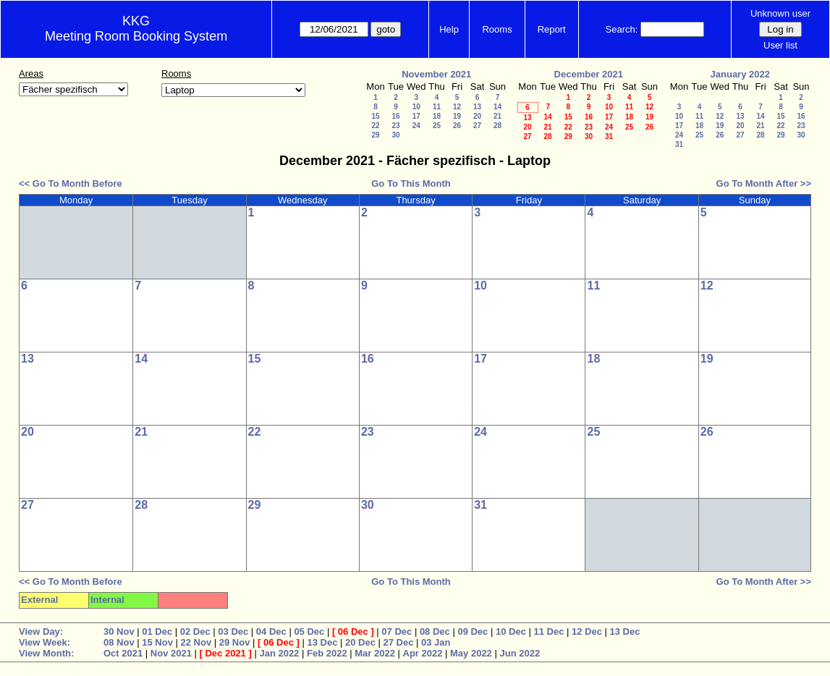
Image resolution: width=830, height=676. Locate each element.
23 (395, 126)
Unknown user (780, 13)
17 (416, 116)
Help (449, 29)
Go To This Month (411, 183)
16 (395, 116)
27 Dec (399, 642)
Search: (622, 29)
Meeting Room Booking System (136, 36)
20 (477, 116)
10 (416, 107)
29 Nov (234, 642)
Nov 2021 (171, 653)
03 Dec (233, 631)
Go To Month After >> (763, 183)
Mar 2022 (375, 653)
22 (375, 126)
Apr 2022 (423, 653)
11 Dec (548, 631)
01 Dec (157, 631)
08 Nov (119, 642)
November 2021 (436, 74)
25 (437, 126)
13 (477, 107)
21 (497, 116)
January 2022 (740, 74)
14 (497, 107)
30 (395, 135)
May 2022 (471, 653)
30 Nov (119, 631)
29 (375, 135)
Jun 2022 (519, 653)
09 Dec (472, 631)
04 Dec (271, 631)
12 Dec (587, 631)
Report (552, 29)
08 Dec (435, 631)
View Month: (46, 653)
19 (457, 116)
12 (457, 107)
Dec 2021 (225, 653)
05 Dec (309, 631)
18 (437, 116)
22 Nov (196, 642)
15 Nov (157, 642)
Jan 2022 (279, 653)
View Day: (41, 631)
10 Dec (511, 631)
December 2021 (588, 74)
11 (437, 107)
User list (780, 45)
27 (477, 126)
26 (457, 126)
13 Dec (625, 631)
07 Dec (396, 631)
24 (416, 126)
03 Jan (435, 642)
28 (497, 126)
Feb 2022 (327, 653)
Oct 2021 (123, 653)
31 (609, 136)
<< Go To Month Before (70, 183)
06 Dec (353, 631)
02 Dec (195, 631)
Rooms (497, 29)
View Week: (44, 642)
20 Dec (360, 642)
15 (375, 116)
